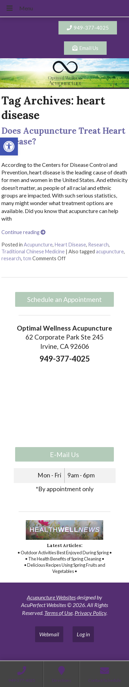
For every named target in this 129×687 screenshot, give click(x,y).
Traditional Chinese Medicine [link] (33, 251)
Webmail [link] (49, 634)
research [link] (11, 258)
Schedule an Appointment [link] (64, 299)
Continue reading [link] (23, 232)
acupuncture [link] (110, 251)
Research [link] (98, 244)
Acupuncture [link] (38, 244)
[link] (9, 146)
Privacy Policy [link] (90, 612)
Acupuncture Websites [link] (51, 597)
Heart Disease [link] (70, 244)
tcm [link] (27, 258)
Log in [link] (83, 634)
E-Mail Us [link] (64, 454)
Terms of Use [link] (58, 612)
